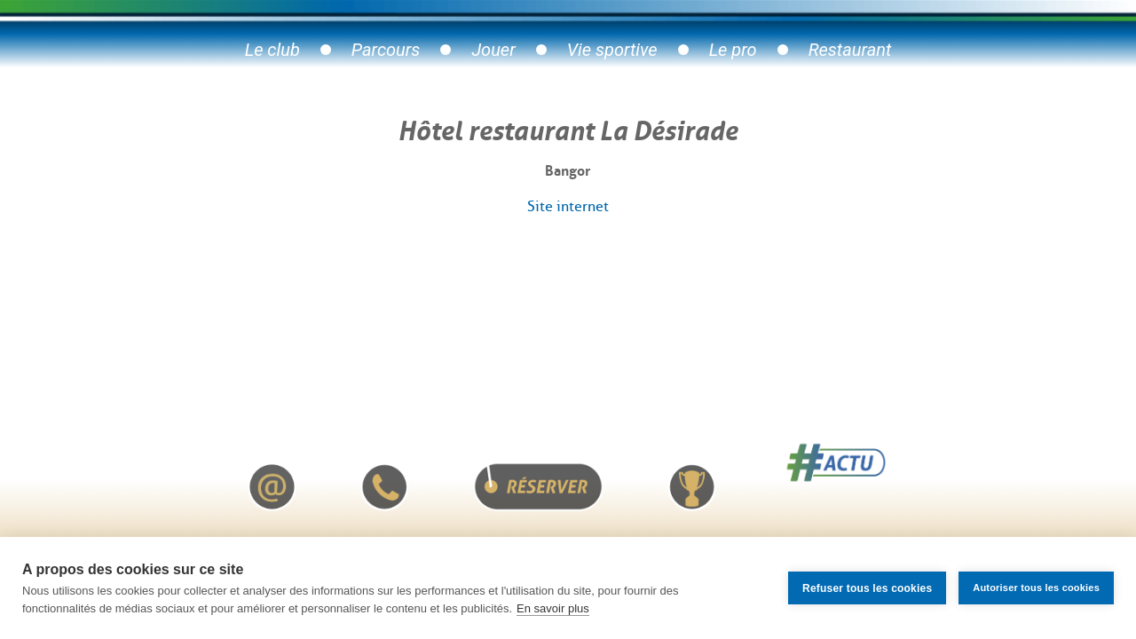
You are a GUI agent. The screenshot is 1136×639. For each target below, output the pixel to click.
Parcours (386, 49)
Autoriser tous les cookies (1036, 587)
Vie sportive (612, 49)
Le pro (733, 49)
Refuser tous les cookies (867, 588)
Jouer (493, 49)
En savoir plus (553, 608)
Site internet (568, 206)
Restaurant (850, 49)
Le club (272, 49)
